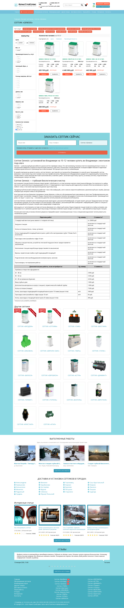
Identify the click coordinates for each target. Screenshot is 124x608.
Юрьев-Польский (47, 494)
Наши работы (86, 12)
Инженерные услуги (54, 12)
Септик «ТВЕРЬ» (62, 594)
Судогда (93, 492)
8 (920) (64, 602)
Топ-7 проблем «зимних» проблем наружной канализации (74, 528)
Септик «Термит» (94, 586)
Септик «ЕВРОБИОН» (95, 579)
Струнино (69, 492)
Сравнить (55, 74)
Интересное (100, 12)
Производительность (70, 39)
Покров (93, 489)
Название (59, 39)
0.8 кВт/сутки (50, 31)
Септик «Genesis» (61, 584)
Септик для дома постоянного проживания (52, 29)
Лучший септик (61, 31)
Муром (43, 489)
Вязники (44, 483)
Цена (52, 39)
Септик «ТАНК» (62, 586)
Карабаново (45, 485)
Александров (21, 483)
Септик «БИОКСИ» (62, 598)
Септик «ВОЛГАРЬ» (94, 590)
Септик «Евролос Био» (62, 592)
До (31, 42)
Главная (17, 12)
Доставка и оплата (76, 12)
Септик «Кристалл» (94, 594)
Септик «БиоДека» (60, 579)
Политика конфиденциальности (58, 604)
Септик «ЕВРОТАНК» (95, 592)
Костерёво (45, 487)
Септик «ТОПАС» (62, 596)
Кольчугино (20, 487)
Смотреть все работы (62, 471)
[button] (49, 566)
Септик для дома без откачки (91, 29)
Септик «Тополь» (94, 588)
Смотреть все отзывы (62, 571)
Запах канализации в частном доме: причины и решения (49, 528)
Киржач (68, 485)
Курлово (68, 487)
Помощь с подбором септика (102, 6)
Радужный (20, 492)
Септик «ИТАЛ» (93, 596)
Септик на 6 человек (85, 31)
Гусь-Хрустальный (97, 483)
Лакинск (93, 487)
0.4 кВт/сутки (72, 31)
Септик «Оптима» (61, 582)
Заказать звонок (103, 4)
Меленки (19, 489)
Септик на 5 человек (74, 29)
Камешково (20, 485)
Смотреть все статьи (62, 540)
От (20, 42)
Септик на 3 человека (29, 29)
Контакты (108, 12)
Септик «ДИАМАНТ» (95, 583)
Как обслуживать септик (22, 528)
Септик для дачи (38, 31)
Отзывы (94, 12)
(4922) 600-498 (43, 3)
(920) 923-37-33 (55, 3)
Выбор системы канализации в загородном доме (97, 528)
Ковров (92, 485)
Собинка (44, 492)
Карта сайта (45, 604)
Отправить (62, 152)
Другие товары (65, 12)
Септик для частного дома (23, 31)
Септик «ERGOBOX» (62, 590)
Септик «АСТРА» (93, 581)
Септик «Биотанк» (62, 588)
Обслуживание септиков (41, 12)
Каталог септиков (28, 12)
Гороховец (69, 483)
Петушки (68, 489)
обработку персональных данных (58, 148)
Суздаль (19, 494)
